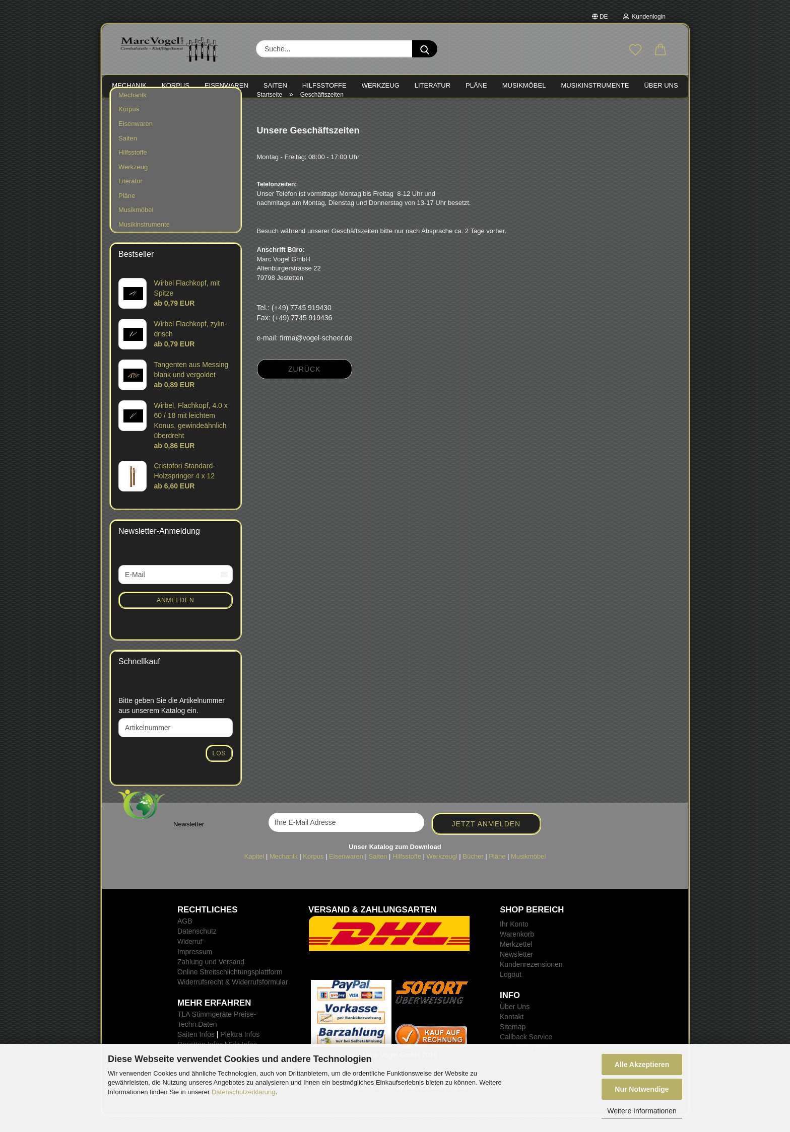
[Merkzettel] (635, 50)
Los (219, 768)
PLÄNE (476, 85)
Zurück (304, 385)
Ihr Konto (514, 940)
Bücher (473, 872)
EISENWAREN (226, 85)
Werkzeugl (442, 872)
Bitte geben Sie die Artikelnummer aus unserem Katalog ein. (171, 721)
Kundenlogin (644, 16)
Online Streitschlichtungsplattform (230, 987)
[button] (660, 50)
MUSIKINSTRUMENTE (595, 85)
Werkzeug (133, 182)
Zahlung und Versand (210, 977)
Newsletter (516, 970)
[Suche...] (424, 48)
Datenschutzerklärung (243, 1092)
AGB (184, 937)
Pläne (126, 211)
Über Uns (661, 85)
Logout (510, 990)
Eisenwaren (135, 139)
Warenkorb (517, 950)
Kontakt (511, 1032)
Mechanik (132, 110)
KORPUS (175, 85)
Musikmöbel (135, 226)
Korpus (128, 125)
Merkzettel (516, 960)
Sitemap (512, 1042)
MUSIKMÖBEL (524, 85)
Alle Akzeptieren (642, 1064)
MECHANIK (129, 85)
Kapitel (254, 872)
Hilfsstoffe (132, 168)
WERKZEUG (381, 85)
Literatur (130, 196)
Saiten (127, 154)
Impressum (194, 967)
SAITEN (275, 85)
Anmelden (175, 615)
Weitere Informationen (641, 1111)
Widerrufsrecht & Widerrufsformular (232, 998)
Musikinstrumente (144, 240)
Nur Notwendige (642, 1089)
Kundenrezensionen (531, 980)
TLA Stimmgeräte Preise (215, 1030)
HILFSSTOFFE (324, 85)
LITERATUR (432, 85)
